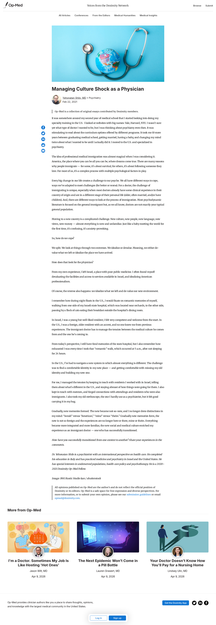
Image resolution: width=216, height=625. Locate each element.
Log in (98, 618)
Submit (209, 6)
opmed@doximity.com (67, 498)
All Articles (64, 15)
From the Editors (101, 15)
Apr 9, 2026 (26, 576)
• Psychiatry (94, 97)
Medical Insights (148, 15)
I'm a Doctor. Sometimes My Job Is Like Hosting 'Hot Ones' (38, 563)
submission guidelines (139, 494)
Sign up (117, 618)
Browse (197, 6)
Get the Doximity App (176, 602)
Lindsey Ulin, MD (177, 570)
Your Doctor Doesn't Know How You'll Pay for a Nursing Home (177, 563)
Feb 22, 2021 (70, 101)
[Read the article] (38, 537)
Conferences (81, 15)
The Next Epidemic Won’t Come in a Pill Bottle (108, 563)
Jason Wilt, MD (38, 570)
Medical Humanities (124, 15)
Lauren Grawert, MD (108, 570)
